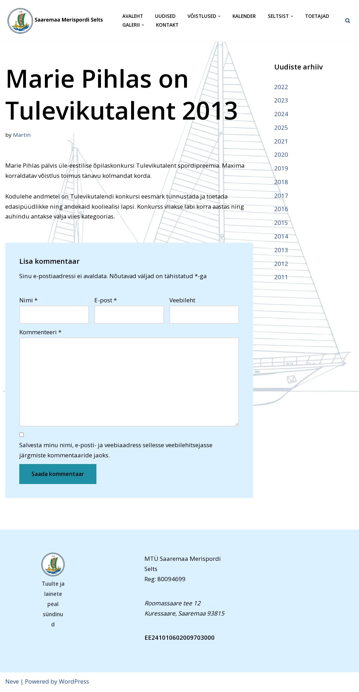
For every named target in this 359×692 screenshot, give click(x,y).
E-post (105, 300)
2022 (281, 87)
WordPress (74, 682)
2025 (281, 127)
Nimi (28, 300)
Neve (12, 682)
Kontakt (167, 25)
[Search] (347, 20)
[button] (219, 16)
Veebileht (182, 300)
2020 (281, 155)
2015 (281, 223)
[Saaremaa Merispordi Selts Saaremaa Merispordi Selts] (57, 20)
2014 (281, 237)
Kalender (244, 16)
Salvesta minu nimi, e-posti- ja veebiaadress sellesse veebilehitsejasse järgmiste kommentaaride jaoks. (115, 451)
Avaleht (132, 16)
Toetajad (317, 16)
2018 (281, 182)
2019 (281, 168)
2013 (281, 250)
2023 (281, 100)
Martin (22, 134)
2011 (281, 278)
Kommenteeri (40, 333)
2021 (281, 141)
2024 (281, 114)
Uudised (165, 16)
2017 (281, 196)
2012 (281, 264)
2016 (281, 210)
